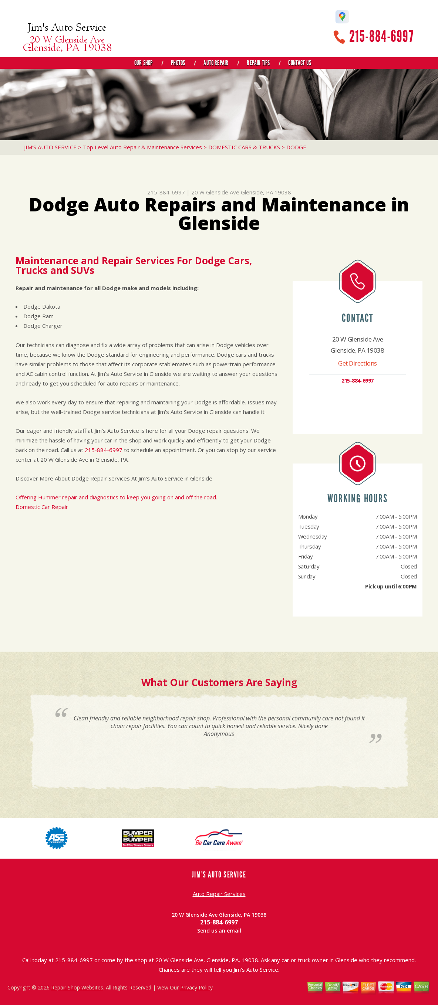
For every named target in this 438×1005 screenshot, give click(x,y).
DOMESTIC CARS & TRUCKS (244, 147)
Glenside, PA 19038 (266, 192)
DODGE (296, 147)
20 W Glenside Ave (215, 192)
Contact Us (299, 63)
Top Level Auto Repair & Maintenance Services (142, 147)
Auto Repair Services (219, 893)
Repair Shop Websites (77, 987)
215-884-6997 (381, 36)
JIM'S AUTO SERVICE (50, 147)
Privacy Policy (196, 987)
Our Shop (143, 63)
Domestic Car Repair (42, 506)
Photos (178, 63)
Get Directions (357, 363)
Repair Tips (258, 63)
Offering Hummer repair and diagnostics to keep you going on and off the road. (116, 497)
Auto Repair (215, 63)
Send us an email (219, 930)
